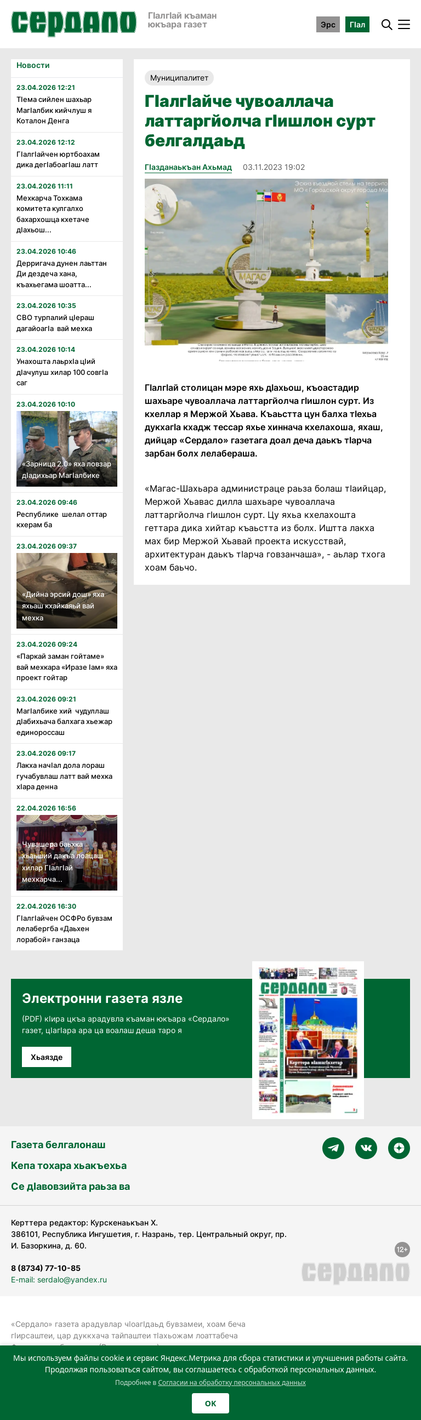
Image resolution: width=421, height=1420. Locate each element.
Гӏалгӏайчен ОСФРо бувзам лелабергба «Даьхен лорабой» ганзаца (64, 929)
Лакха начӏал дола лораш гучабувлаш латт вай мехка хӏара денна (64, 776)
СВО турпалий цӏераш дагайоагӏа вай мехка (55, 323)
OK (210, 1403)
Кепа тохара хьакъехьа (69, 1165)
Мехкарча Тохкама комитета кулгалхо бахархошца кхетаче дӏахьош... (52, 214)
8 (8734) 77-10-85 (46, 1268)
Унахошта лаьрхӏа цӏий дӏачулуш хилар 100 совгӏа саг (62, 372)
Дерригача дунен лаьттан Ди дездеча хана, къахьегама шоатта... (61, 274)
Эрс (328, 24)
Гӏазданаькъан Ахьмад (188, 167)
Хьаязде (46, 1057)
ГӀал (357, 24)
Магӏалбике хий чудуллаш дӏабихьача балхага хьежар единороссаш (64, 721)
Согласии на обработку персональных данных (232, 1382)
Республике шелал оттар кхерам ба (61, 519)
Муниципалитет (179, 77)
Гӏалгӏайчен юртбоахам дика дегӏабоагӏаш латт (58, 159)
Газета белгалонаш (58, 1144)
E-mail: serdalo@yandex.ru (59, 1279)
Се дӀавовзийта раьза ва (70, 1186)
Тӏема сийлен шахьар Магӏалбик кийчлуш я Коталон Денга (54, 110)
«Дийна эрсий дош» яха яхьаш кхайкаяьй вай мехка (63, 606)
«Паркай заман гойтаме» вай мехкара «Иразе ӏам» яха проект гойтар (66, 667)
